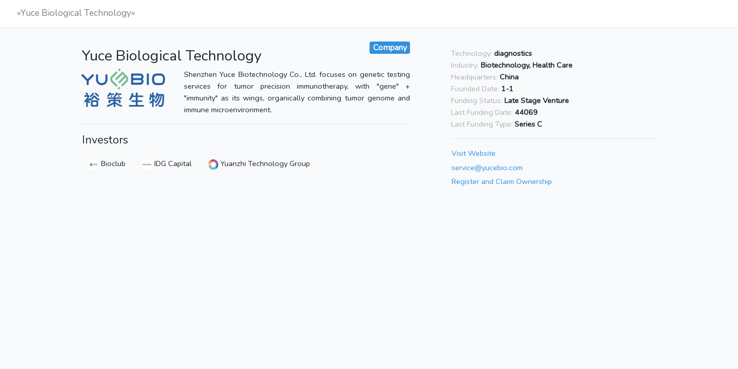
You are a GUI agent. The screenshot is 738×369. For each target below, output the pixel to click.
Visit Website (474, 153)
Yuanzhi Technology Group (259, 163)
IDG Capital (167, 163)
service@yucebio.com (487, 167)
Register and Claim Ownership (502, 182)
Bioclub (107, 163)
